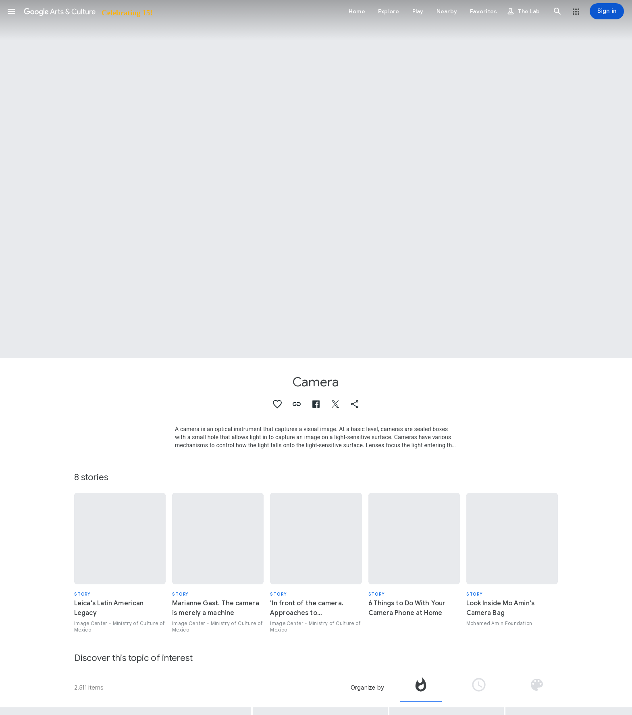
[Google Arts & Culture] (88, 11)
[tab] (421, 687)
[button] (11, 11)
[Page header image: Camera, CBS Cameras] (316, 179)
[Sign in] (607, 11)
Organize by (367, 687)
